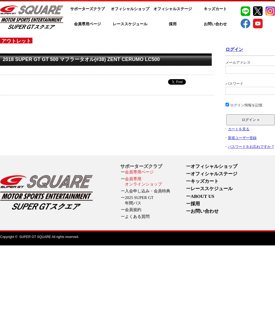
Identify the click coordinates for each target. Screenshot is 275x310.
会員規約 (133, 209)
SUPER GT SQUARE (35, 237)
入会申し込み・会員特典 (147, 191)
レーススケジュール (130, 24)
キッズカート (215, 9)
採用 (173, 24)
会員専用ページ (87, 24)
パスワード (250, 88)
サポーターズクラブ (87, 9)
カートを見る (238, 129)
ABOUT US (202, 196)
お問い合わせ (215, 24)
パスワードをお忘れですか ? (251, 147)
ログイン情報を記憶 (244, 105)
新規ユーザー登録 (242, 138)
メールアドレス (250, 67)
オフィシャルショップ (130, 9)
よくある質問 (137, 216)
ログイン (234, 49)
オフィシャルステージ (172, 9)
